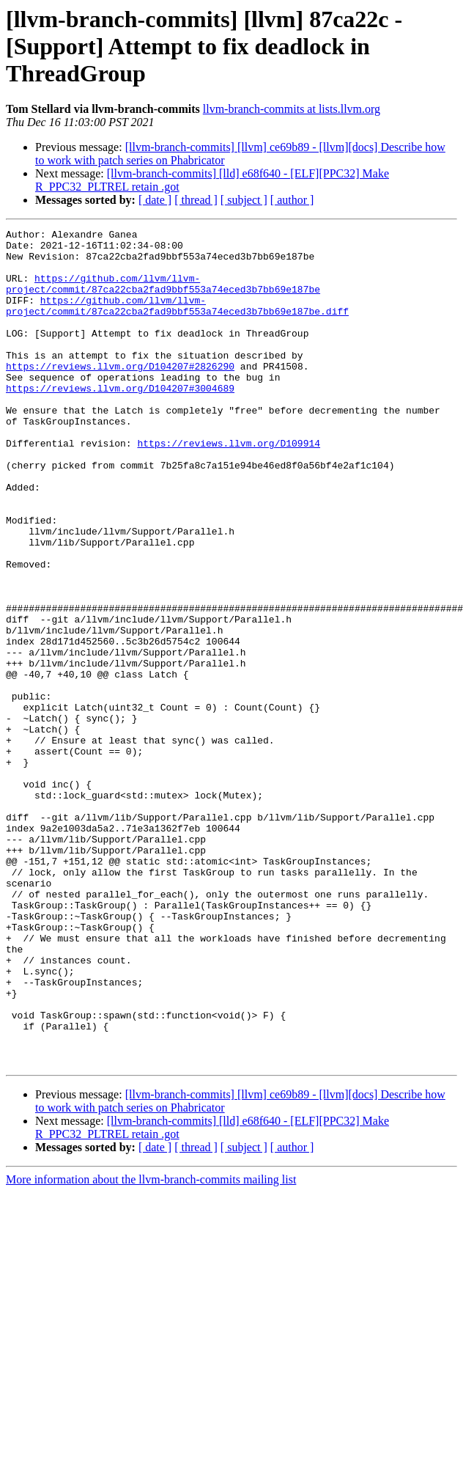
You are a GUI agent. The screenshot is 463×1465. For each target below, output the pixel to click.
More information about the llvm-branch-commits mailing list (151, 1346)
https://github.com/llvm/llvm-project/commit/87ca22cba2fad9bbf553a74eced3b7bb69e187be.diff (177, 322)
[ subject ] (244, 200)
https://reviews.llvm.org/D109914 (228, 486)
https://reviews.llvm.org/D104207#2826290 (120, 394)
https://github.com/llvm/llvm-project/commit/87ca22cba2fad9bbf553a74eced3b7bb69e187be (163, 295)
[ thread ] (196, 200)
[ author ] (292, 200)
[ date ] (154, 200)
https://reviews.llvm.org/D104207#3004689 (120, 420)
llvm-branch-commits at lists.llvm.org (291, 109)
